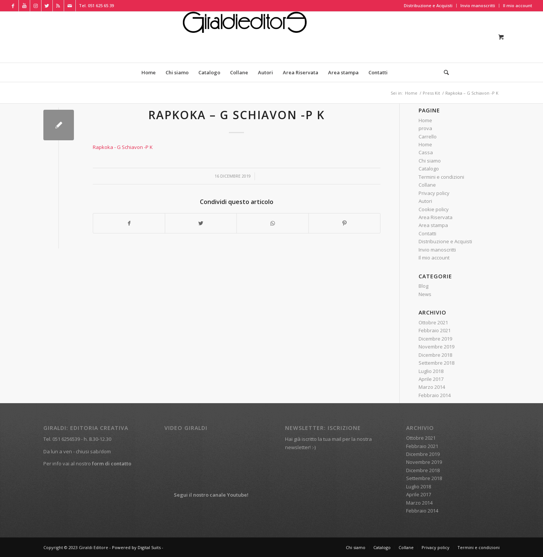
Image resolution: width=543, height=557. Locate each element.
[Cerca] (444, 72)
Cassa (426, 152)
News (425, 294)
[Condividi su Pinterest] (344, 223)
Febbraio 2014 (435, 395)
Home (425, 120)
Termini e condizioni (441, 176)
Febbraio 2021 (435, 330)
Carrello (428, 136)
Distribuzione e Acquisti (428, 5)
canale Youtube (228, 494)
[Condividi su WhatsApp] (272, 223)
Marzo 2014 (432, 387)
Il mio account (517, 5)
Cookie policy (434, 209)
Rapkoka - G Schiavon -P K (123, 147)
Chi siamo (430, 160)
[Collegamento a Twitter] (46, 5)
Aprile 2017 (431, 379)
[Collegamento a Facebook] (13, 5)
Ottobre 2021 (433, 322)
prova (425, 128)
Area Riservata (435, 217)
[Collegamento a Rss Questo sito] (58, 5)
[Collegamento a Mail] (69, 5)
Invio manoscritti (477, 5)
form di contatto (111, 463)
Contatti (427, 233)
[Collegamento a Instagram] (35, 5)
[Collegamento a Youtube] (24, 5)
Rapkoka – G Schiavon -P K (236, 115)
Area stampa (433, 225)
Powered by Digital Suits (136, 547)
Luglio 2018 (431, 371)
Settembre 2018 (436, 362)
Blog (423, 285)
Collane (427, 184)
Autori (425, 201)
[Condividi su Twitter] (200, 223)
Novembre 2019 (436, 346)
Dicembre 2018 (435, 354)
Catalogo (429, 168)
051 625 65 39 (101, 5)
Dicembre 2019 (435, 338)
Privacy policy (434, 193)
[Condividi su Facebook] (129, 223)
